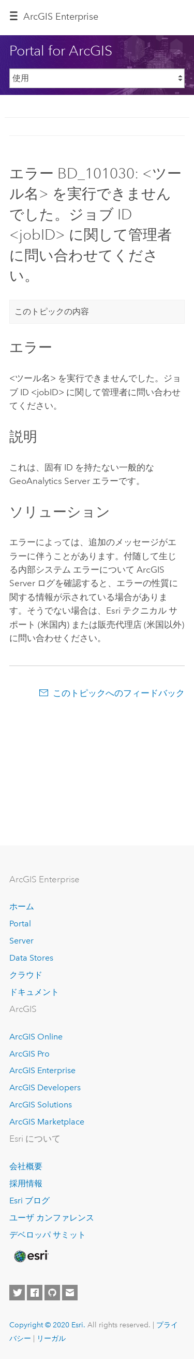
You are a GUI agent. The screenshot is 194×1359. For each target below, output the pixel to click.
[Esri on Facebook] (34, 1292)
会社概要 (25, 1166)
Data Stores (31, 958)
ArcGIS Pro (29, 1054)
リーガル (51, 1338)
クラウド (25, 975)
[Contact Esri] (70, 1292)
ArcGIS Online (36, 1037)
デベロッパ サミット (47, 1235)
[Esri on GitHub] (52, 1292)
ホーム (21, 906)
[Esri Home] (30, 1256)
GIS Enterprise (60, 16)
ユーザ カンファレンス (51, 1218)
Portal (20, 923)
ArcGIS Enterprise (42, 1070)
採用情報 (25, 1183)
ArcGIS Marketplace (46, 1122)
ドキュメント (34, 992)
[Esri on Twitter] (17, 1292)
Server (21, 941)
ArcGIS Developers (45, 1087)
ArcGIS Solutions (40, 1105)
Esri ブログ (29, 1200)
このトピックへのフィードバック (119, 693)
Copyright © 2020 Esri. (47, 1325)
